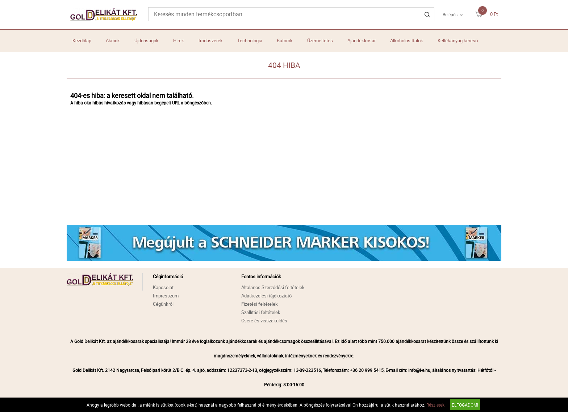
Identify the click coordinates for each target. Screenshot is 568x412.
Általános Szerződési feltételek (273, 287)
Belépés (450, 14)
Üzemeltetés (320, 40)
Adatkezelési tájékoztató (266, 295)
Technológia (249, 40)
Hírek (178, 40)
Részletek (435, 405)
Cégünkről (163, 304)
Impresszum (166, 295)
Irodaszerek (211, 40)
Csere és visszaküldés (264, 320)
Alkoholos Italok (406, 40)
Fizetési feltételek (259, 304)
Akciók (113, 40)
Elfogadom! (465, 405)
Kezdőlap (81, 40)
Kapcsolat (163, 287)
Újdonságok (146, 40)
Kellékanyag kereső (458, 40)
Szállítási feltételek (260, 312)
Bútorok (285, 40)
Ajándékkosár (361, 40)
